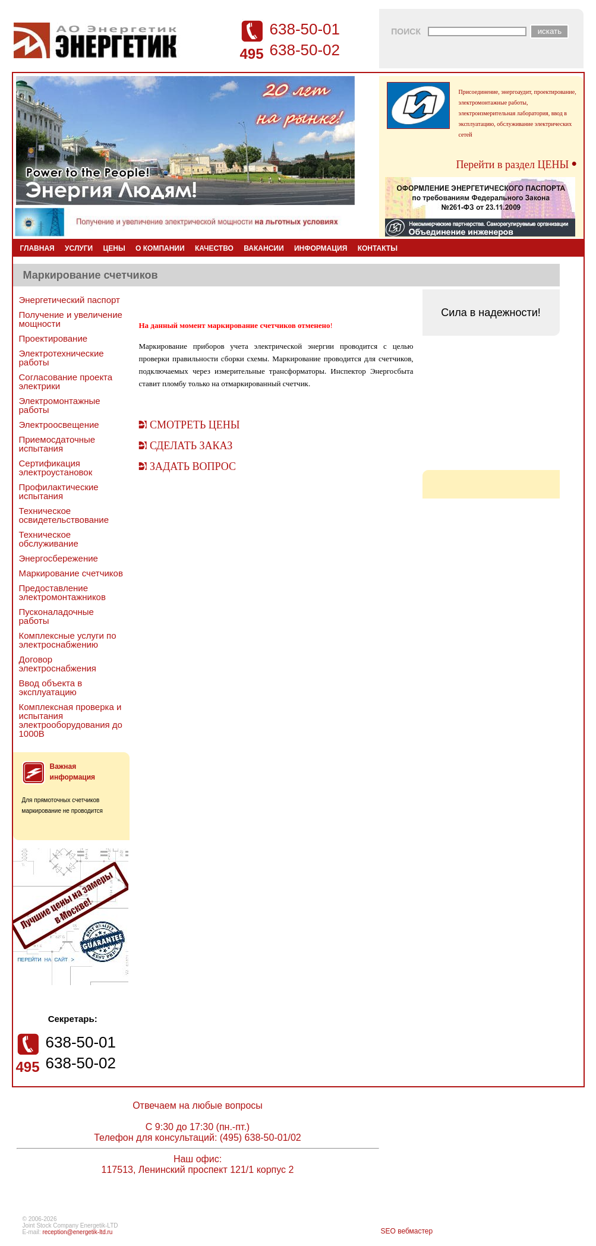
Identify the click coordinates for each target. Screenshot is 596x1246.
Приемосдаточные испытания (57, 443)
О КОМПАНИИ (160, 248)
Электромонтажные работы (59, 405)
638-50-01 (305, 29)
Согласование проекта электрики (66, 381)
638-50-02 (305, 50)
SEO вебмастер (407, 1231)
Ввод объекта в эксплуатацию (51, 687)
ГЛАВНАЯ (37, 248)
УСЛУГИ (79, 248)
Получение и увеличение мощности (70, 319)
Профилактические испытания (59, 491)
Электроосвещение (59, 424)
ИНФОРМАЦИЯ (320, 248)
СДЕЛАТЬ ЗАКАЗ (191, 446)
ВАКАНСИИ (263, 248)
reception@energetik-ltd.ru (77, 1232)
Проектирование (53, 338)
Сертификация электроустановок (56, 467)
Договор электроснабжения (57, 663)
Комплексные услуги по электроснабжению (67, 639)
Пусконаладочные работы (56, 616)
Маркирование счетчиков (71, 573)
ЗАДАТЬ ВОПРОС (193, 466)
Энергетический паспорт (69, 300)
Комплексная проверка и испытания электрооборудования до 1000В (70, 720)
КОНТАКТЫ (378, 248)
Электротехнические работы (61, 357)
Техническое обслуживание (48, 538)
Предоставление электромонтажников (62, 592)
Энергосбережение (58, 558)
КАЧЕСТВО (214, 248)
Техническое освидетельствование (64, 515)
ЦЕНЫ (114, 248)
